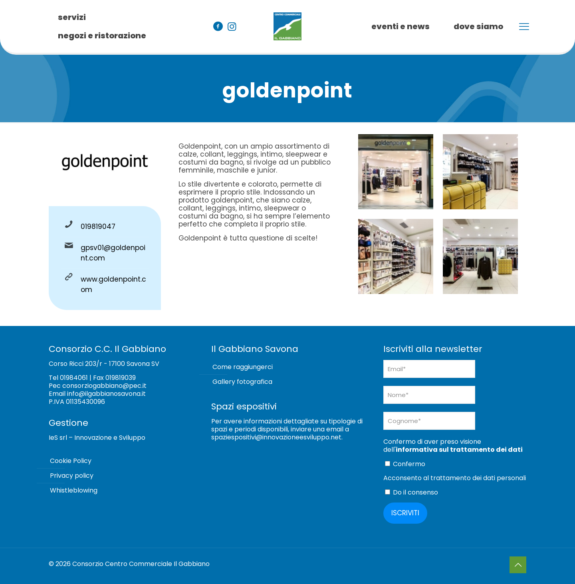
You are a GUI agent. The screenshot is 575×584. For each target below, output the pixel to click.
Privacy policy (71, 475)
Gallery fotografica (242, 381)
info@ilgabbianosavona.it (106, 393)
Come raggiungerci (242, 366)
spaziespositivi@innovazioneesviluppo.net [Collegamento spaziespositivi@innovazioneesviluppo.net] (276, 437)
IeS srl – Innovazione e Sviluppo (97, 437)
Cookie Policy (70, 460)
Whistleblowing (73, 490)
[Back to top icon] (518, 564)
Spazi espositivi (244, 406)
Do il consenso (411, 492)
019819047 (98, 226)
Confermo (405, 464)
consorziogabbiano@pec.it (104, 385)
